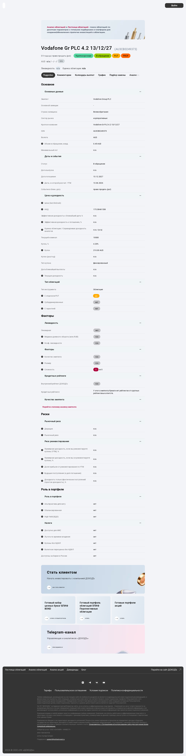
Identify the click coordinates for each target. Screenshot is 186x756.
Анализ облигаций (56, 27)
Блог (84, 669)
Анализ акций (57, 669)
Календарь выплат (84, 75)
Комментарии (64, 75)
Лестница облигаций (78, 27)
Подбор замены (118, 75)
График (102, 75)
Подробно (48, 75)
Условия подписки (99, 690)
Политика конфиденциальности (127, 690)
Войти (174, 5)
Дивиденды (72, 669)
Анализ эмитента (138, 75)
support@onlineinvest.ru (56, 739)
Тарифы (48, 690)
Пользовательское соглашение (70, 690)
